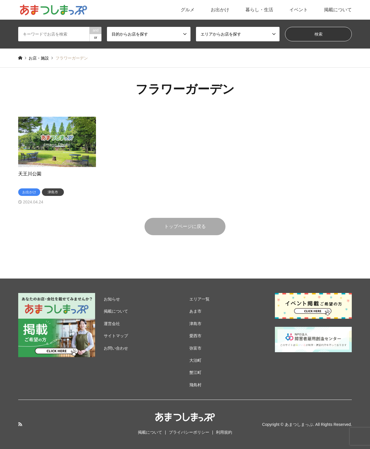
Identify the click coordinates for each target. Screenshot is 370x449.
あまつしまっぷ (299, 424)
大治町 (195, 360)
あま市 (195, 311)
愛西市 (195, 335)
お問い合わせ (116, 348)
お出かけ (220, 9)
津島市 (195, 323)
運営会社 (112, 323)
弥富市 (195, 348)
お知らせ (112, 299)
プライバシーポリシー (189, 432)
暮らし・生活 (259, 9)
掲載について (338, 9)
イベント (298, 9)
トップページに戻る (185, 226)
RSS (20, 424)
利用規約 (224, 432)
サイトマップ (116, 335)
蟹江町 (195, 372)
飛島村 (195, 385)
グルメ (188, 9)
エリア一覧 (199, 299)
